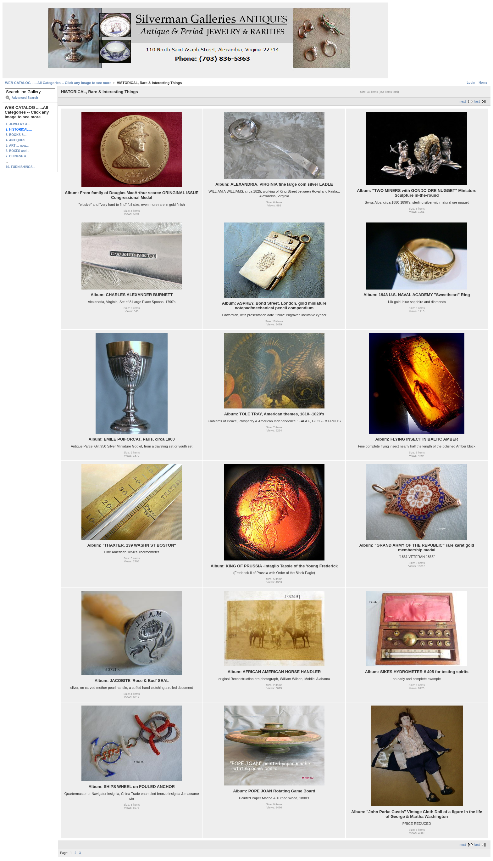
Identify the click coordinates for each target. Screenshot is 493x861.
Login (471, 82)
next (462, 101)
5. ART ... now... (17, 145)
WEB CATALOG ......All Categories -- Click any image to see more (58, 83)
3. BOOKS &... (16, 135)
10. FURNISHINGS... (20, 167)
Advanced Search (25, 97)
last (477, 101)
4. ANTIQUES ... (17, 140)
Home (483, 82)
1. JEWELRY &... (18, 124)
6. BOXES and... (17, 151)
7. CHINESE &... (17, 156)
